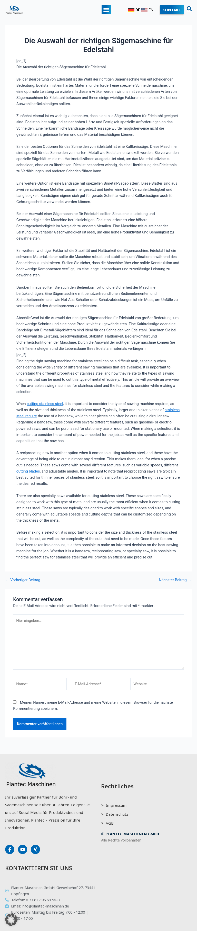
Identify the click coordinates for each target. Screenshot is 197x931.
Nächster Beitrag (175, 580)
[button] (106, 9)
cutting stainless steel (45, 403)
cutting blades (28, 471)
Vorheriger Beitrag (23, 580)
